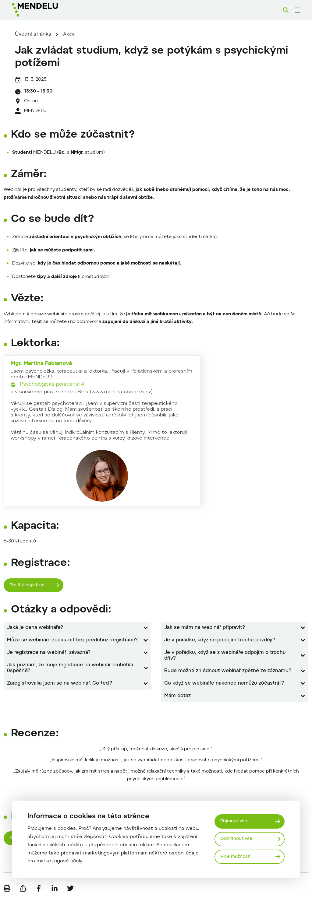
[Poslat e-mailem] (23, 896)
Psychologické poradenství (52, 390)
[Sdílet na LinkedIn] (54, 896)
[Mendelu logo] (45, 10)
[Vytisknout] (7, 896)
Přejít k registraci (28, 591)
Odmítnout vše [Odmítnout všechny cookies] (237, 839)
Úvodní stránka (42, 40)
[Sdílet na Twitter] (70, 896)
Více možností (236, 856)
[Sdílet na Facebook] (38, 896)
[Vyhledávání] (286, 10)
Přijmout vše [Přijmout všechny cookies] (235, 821)
